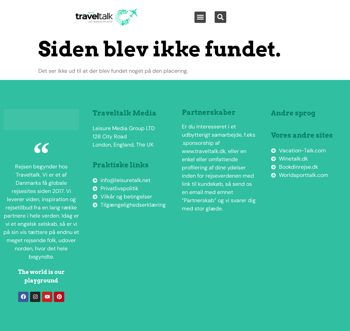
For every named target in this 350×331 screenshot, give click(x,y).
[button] (200, 17)
